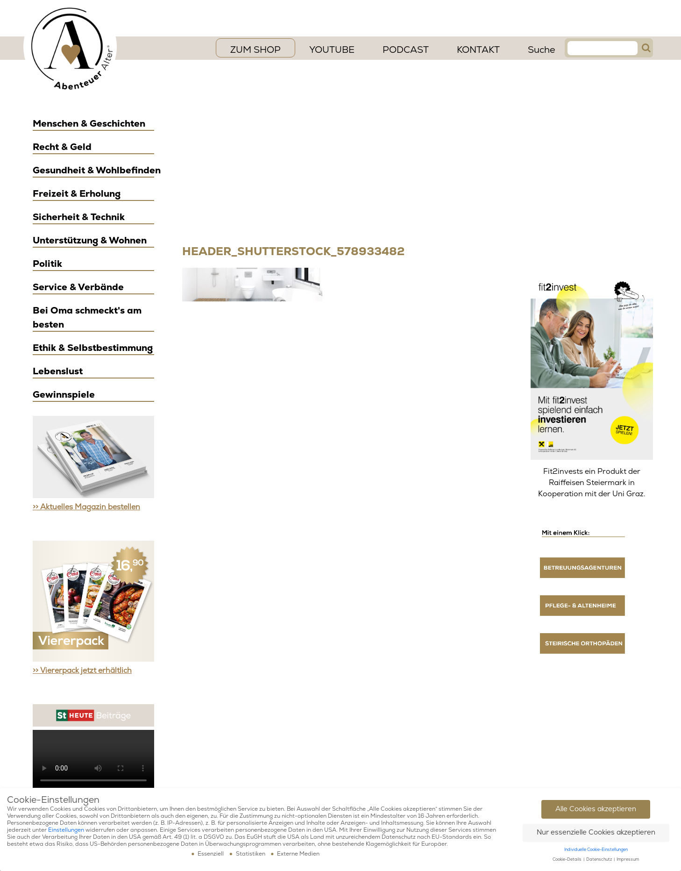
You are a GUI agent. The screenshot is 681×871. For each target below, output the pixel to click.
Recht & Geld (62, 147)
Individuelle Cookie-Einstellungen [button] (596, 849)
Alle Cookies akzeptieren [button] (595, 809)
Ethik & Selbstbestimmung (93, 348)
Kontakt (478, 50)
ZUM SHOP (255, 50)
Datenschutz (599, 859)
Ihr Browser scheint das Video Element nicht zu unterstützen (93, 760)
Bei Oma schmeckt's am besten (87, 317)
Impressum (628, 859)
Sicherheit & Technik (79, 217)
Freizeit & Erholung (77, 194)
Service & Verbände (78, 287)
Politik (47, 264)
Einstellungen (66, 830)
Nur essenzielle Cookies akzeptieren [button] (596, 832)
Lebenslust (58, 371)
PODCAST (406, 50)
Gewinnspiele (64, 394)
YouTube (332, 50)
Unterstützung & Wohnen (90, 240)
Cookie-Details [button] (567, 859)
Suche (541, 50)
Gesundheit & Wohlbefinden (97, 170)
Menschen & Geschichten (89, 123)
